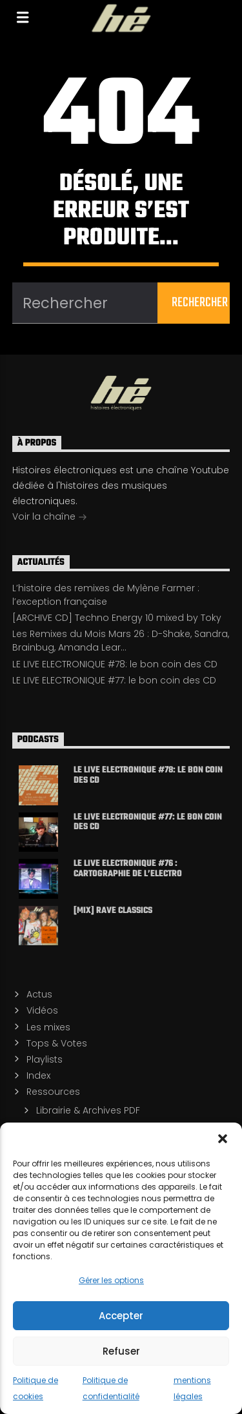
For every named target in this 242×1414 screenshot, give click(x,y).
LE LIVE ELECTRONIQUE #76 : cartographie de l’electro (128, 868)
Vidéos (42, 1010)
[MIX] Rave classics (113, 912)
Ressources (53, 1091)
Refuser (121, 1351)
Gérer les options (111, 1280)
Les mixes (48, 1027)
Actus (39, 994)
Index (38, 1075)
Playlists (44, 1059)
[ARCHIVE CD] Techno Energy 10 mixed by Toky (116, 617)
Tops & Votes (56, 1043)
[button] (222, 1138)
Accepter (121, 1315)
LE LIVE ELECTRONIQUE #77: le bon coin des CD (114, 680)
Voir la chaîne (49, 517)
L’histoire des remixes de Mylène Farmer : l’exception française (105, 595)
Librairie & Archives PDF (88, 1110)
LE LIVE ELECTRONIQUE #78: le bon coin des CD (114, 664)
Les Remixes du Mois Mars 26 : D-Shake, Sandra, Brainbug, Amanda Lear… (120, 640)
